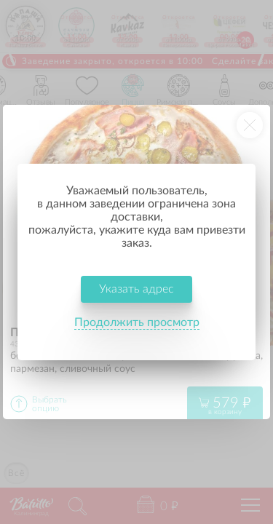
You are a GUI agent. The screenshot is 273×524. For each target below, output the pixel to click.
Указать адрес (136, 289)
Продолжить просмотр (136, 322)
